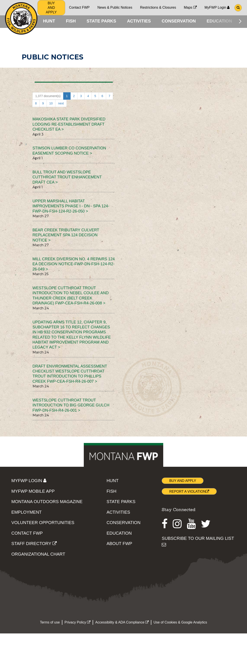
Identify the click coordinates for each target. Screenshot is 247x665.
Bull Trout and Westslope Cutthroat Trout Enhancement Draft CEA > (67, 178)
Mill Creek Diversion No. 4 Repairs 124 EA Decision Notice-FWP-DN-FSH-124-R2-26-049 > (73, 265)
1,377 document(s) (48, 97)
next (61, 104)
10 (51, 104)
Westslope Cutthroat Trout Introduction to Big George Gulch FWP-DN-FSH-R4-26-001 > (70, 406)
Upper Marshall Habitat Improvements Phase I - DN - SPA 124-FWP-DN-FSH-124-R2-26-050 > (70, 207)
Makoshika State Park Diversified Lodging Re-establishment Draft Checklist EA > (68, 125)
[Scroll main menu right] (240, 21)
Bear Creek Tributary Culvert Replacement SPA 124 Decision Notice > (65, 236)
